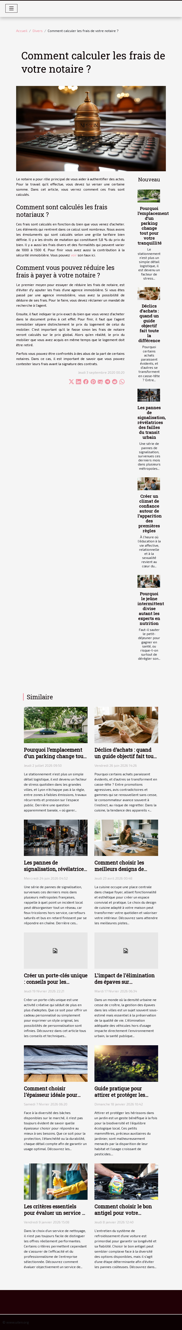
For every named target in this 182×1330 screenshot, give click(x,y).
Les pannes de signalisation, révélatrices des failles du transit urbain (151, 422)
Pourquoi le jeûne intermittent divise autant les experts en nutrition (150, 608)
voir (74, 255)
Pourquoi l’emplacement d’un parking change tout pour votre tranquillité (153, 226)
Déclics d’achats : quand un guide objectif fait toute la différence (149, 323)
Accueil (21, 31)
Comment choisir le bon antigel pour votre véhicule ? (123, 1213)
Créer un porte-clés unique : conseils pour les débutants (55, 982)
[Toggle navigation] (11, 8)
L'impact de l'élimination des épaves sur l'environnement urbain (124, 982)
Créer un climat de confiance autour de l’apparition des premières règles (149, 513)
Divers (37, 31)
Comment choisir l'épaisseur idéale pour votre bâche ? (50, 1095)
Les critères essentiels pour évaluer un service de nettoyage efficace (55, 1213)
